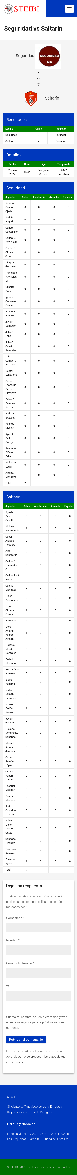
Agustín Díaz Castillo (9, 516)
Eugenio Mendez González (10, 648)
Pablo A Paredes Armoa (10, 403)
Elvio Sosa (11, 620)
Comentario (15, 918)
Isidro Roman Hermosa (10, 694)
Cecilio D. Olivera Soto (10, 252)
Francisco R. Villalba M (11, 276)
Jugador (10, 197)
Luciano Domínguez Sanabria (11, 732)
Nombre (12, 940)
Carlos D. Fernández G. (11, 565)
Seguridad (11, 134)
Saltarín (9, 141)
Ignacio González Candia (10, 301)
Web (9, 986)
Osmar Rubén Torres (9, 775)
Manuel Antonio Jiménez (10, 747)
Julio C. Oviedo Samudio (10, 346)
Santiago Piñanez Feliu (10, 452)
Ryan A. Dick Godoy (9, 438)
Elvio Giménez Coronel (10, 610)
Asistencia (39, 197)
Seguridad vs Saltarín (33, 28)
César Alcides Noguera (10, 540)
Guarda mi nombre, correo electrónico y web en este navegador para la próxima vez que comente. (36, 1022)
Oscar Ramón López (9, 761)
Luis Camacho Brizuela (10, 360)
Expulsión (68, 197)
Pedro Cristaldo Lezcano (10, 810)
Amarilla (54, 197)
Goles (25, 197)
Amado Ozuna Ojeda (9, 207)
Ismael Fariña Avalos (9, 708)
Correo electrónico (20, 963)
